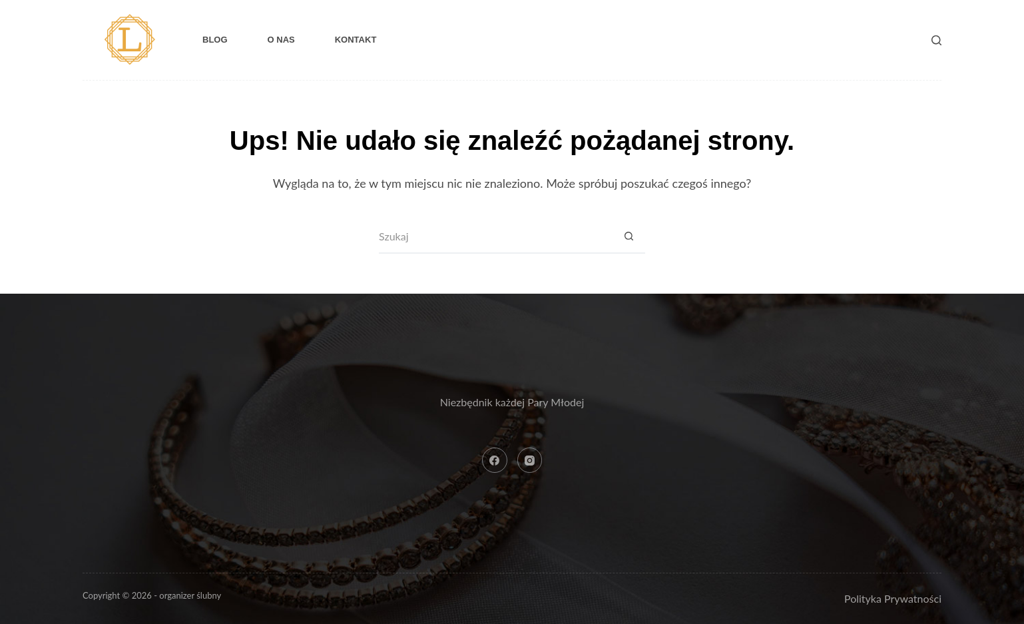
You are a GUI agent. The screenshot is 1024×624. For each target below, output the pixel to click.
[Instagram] (530, 460)
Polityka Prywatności (892, 598)
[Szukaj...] (495, 237)
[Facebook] (494, 460)
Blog (215, 40)
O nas (281, 40)
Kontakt (356, 40)
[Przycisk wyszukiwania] (628, 237)
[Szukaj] (936, 40)
